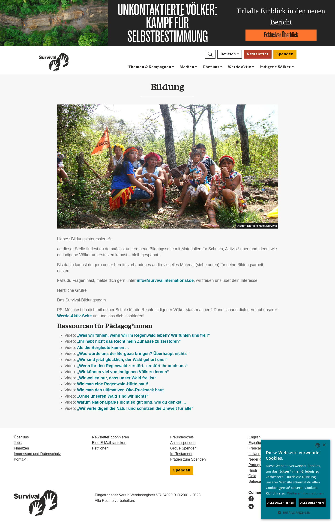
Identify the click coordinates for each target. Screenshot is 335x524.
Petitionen (100, 448)
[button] (210, 54)
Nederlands (257, 459)
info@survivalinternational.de (165, 280)
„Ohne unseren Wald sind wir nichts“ (113, 396)
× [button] (324, 445)
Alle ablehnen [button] (312, 503)
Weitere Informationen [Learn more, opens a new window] (305, 493)
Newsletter (258, 54)
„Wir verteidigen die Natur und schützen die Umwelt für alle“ (135, 408)
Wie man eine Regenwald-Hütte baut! (112, 384)
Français (255, 448)
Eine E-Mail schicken (109, 443)
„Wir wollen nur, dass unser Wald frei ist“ (116, 378)
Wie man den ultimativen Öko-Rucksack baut (120, 390)
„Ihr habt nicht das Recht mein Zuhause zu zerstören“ (129, 341)
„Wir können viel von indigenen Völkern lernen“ (123, 371)
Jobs (18, 443)
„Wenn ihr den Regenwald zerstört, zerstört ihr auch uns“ (132, 365)
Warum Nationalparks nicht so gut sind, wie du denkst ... (131, 402)
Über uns (211, 67)
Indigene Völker (275, 67)
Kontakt (20, 459)
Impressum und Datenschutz (37, 454)
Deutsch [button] (228, 54)
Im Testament (181, 454)
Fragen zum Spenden (188, 459)
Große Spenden (183, 448)
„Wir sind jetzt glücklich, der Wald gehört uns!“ (122, 359)
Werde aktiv (239, 67)
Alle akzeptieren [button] (281, 503)
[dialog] (295, 479)
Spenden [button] (284, 54)
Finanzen (21, 448)
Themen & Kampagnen (150, 67)
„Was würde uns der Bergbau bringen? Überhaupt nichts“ (133, 353)
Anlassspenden (182, 443)
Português (256, 465)
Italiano (254, 454)
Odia (252, 476)
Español (255, 443)
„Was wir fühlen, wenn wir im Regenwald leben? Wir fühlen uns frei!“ (143, 335)
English (254, 437)
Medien (186, 67)
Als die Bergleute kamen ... (103, 347)
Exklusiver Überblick (281, 35)
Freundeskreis (182, 437)
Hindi (252, 470)
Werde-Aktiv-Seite (74, 316)
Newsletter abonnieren (110, 437)
